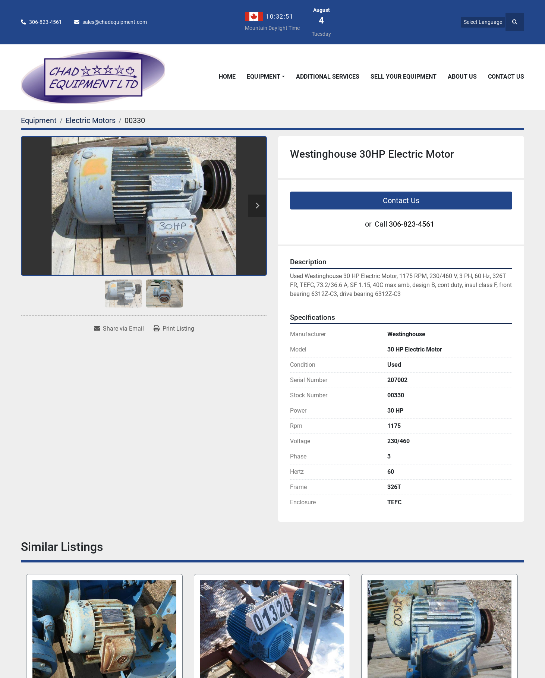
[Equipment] (39, 120)
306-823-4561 (45, 22)
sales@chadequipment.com (114, 22)
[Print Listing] (174, 329)
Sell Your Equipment (404, 76)
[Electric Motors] (91, 120)
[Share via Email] (119, 329)
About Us (462, 76)
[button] (266, 76)
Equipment (263, 76)
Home (227, 76)
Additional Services (327, 76)
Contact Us (506, 76)
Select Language (483, 22)
